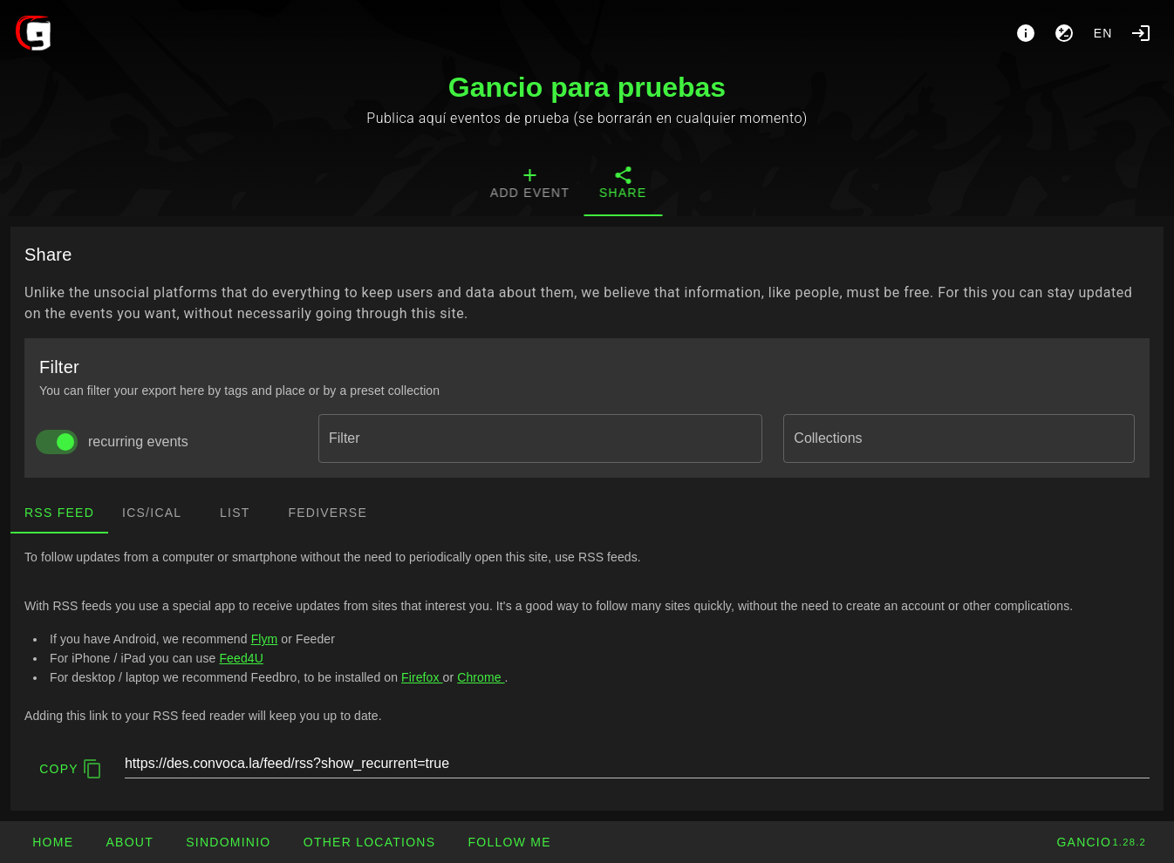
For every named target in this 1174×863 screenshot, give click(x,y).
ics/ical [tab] (151, 513)
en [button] (1103, 33)
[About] (1026, 33)
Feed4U (241, 658)
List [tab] (235, 513)
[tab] (547, 184)
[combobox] (540, 438)
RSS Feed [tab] (59, 513)
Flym (264, 639)
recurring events (138, 441)
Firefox (421, 677)
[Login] (1141, 33)
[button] (369, 842)
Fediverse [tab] (327, 513)
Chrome (480, 677)
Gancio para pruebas (587, 87)
